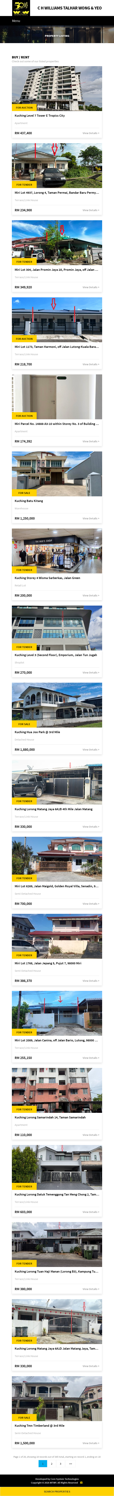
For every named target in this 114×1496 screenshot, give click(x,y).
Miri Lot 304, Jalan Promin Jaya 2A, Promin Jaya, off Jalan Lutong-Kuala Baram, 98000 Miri (57, 270)
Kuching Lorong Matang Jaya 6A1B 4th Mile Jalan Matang (53, 809)
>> (70, 1463)
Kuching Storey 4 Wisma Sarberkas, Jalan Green (47, 578)
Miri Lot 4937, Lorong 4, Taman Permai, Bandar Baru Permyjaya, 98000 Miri (57, 193)
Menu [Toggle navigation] (16, 20)
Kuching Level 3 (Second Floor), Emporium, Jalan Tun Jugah (56, 655)
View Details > (91, 133)
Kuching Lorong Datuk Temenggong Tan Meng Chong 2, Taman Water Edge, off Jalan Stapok (57, 1194)
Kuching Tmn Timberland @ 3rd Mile (39, 1426)
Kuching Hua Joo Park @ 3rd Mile (37, 732)
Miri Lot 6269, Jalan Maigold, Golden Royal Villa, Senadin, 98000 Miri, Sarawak (57, 886)
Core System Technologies (65, 1479)
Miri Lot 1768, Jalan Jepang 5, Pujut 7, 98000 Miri (48, 963)
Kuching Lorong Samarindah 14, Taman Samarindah (50, 1117)
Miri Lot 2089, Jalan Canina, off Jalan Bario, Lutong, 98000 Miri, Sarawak (57, 1040)
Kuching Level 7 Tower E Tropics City (40, 116)
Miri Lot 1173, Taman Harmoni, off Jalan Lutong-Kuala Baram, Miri (57, 347)
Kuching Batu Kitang (29, 501)
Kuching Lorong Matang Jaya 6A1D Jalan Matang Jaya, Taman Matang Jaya (57, 1348)
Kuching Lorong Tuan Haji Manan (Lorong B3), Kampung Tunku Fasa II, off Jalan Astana (57, 1271)
